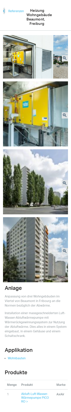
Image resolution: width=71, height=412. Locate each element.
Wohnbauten (17, 358)
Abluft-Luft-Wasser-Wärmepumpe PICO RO (35, 397)
